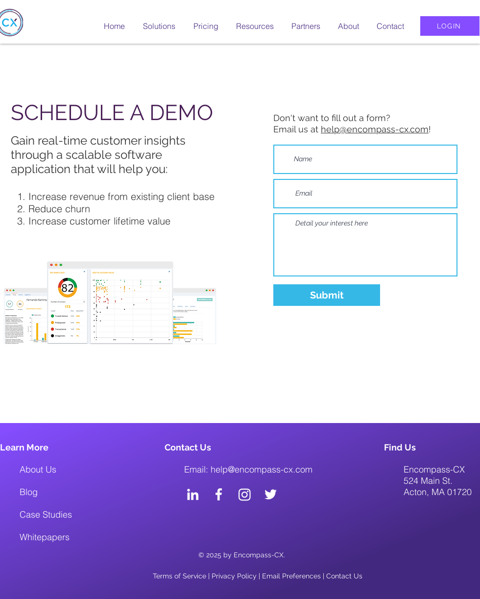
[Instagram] (245, 494)
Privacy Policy (234, 576)
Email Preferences (291, 576)
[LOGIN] (450, 26)
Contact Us (344, 576)
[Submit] (326, 295)
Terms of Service (179, 576)
